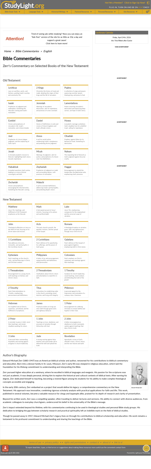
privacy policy (52, 442)
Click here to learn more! (56, 43)
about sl (106, 442)
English (47, 51)
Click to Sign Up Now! (134, 2)
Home (7, 51)
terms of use (35, 442)
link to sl (118, 442)
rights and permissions (75, 442)
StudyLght (19, 5)
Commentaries (27, 51)
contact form (120, 447)
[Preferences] (148, 12)
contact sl (94, 442)
